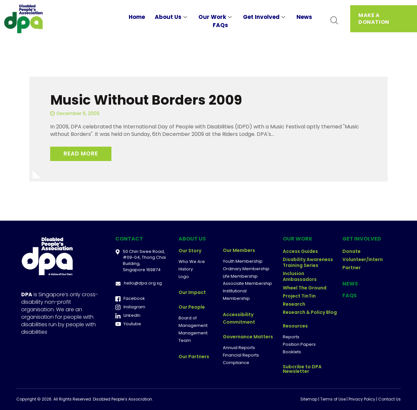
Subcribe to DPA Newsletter (302, 368)
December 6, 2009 (78, 113)
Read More (81, 153)
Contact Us (389, 399)
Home (137, 17)
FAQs (220, 25)
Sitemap (308, 399)
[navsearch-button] (334, 20)
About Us (172, 17)
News (304, 17)
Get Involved (265, 17)
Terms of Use (333, 399)
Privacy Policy (362, 399)
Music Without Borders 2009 (146, 100)
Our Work (215, 17)
